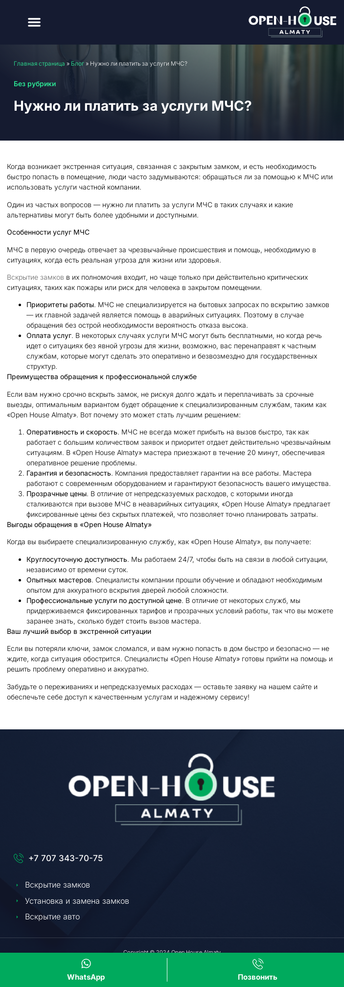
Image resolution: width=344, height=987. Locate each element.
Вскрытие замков (35, 277)
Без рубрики (35, 83)
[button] (34, 22)
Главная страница (39, 63)
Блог (77, 63)
